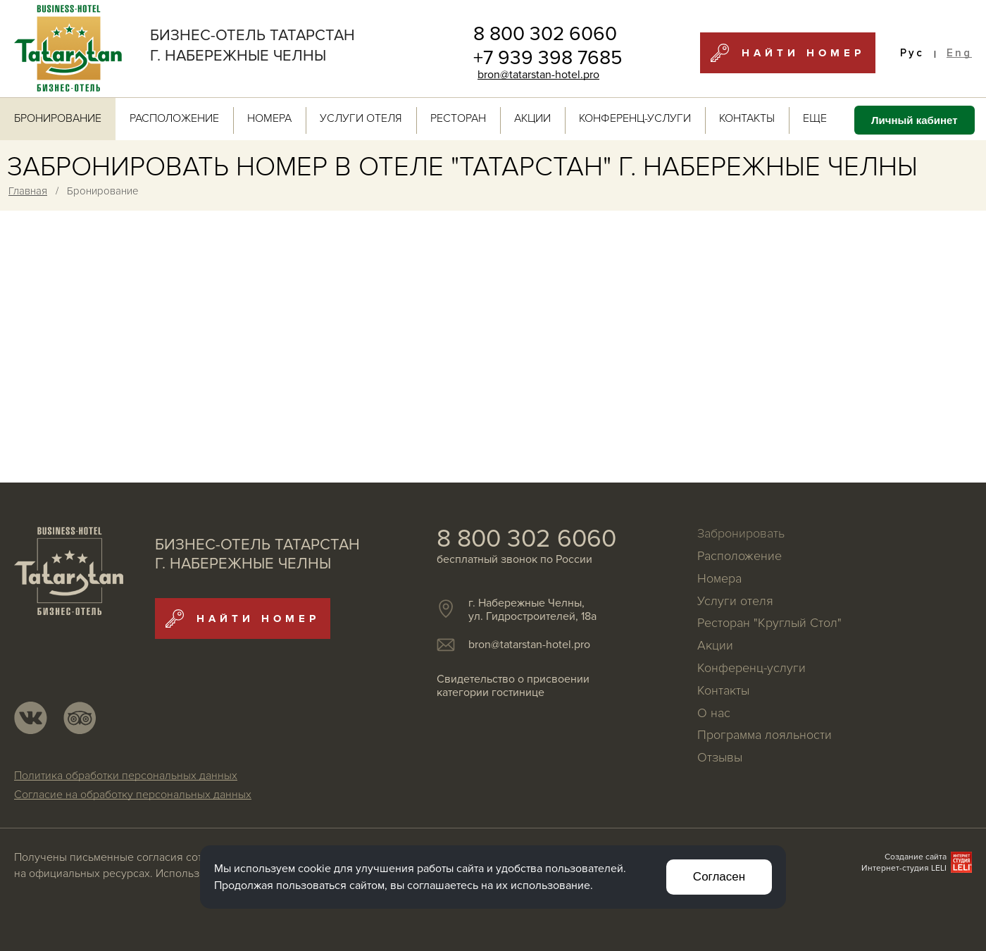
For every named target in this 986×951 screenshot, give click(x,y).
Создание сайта (916, 857)
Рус (912, 53)
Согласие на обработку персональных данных (132, 795)
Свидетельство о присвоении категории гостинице (513, 686)
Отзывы (719, 758)
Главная (27, 191)
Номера (269, 118)
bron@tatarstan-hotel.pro (538, 75)
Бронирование (57, 118)
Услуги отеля (361, 118)
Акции (532, 118)
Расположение (174, 118)
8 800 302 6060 (545, 34)
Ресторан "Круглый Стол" (769, 623)
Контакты (747, 118)
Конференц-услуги (635, 118)
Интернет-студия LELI (904, 868)
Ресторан (458, 118)
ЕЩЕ (821, 118)
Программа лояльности (764, 735)
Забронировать (741, 534)
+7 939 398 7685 (548, 58)
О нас (713, 714)
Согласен (719, 876)
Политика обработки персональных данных (125, 776)
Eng (959, 53)
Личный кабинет (914, 120)
